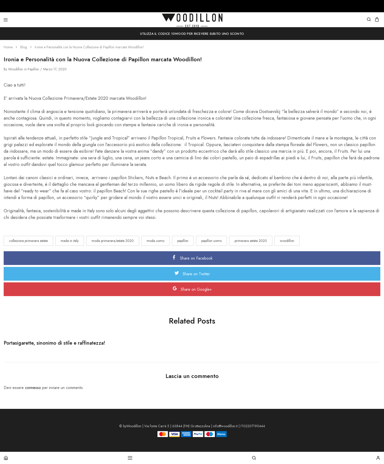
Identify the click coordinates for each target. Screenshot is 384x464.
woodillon (15, 69)
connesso (33, 387)
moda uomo (155, 240)
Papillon (33, 69)
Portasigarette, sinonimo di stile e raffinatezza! (54, 343)
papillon (182, 240)
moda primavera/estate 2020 (113, 240)
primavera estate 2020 (251, 240)
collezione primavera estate (28, 240)
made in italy (70, 240)
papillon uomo (211, 240)
